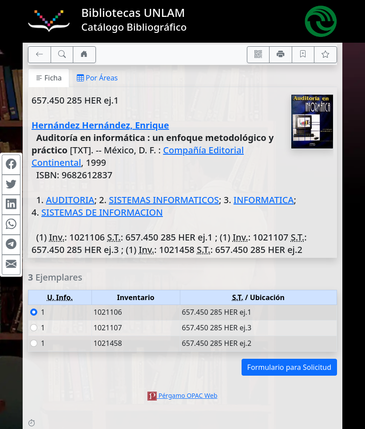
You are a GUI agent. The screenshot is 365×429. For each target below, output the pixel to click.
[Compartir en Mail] (11, 264)
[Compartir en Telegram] (11, 244)
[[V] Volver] (39, 54)
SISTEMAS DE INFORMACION (102, 212)
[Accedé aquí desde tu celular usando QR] (258, 54)
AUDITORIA (70, 200)
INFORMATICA (264, 200)
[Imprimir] (280, 54)
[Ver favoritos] (325, 54)
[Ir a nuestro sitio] (84, 54)
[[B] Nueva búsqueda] (62, 54)
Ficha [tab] (49, 78)
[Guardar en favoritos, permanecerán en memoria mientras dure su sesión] (303, 54)
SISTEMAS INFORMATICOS (164, 200)
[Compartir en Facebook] (11, 164)
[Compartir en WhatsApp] (11, 224)
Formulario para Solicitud (289, 367)
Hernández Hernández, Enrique (100, 125)
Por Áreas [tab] (97, 78)
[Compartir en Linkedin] (11, 204)
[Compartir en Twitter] (11, 184)
